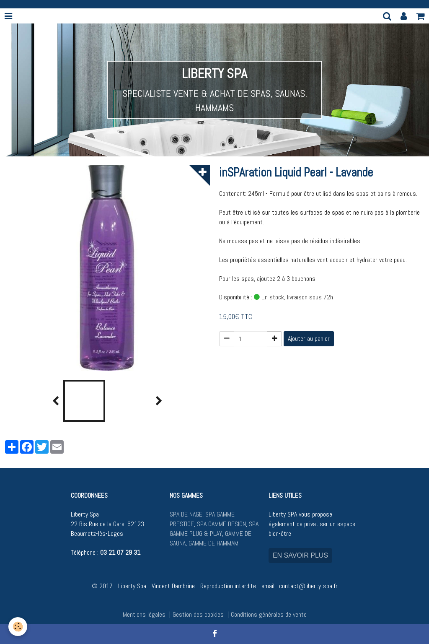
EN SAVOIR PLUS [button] (300, 555)
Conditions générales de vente (269, 614)
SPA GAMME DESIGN (221, 523)
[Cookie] (17, 626)
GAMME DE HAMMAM (213, 543)
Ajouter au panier (309, 338)
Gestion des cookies (198, 614)
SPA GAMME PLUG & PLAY (214, 528)
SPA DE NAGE (186, 514)
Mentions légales (144, 614)
